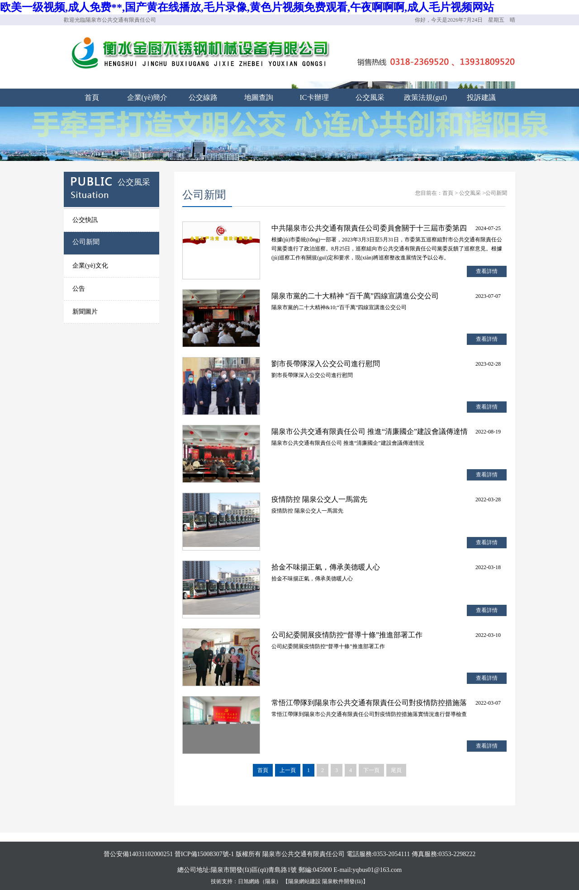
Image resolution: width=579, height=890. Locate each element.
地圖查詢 (258, 97)
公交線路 (203, 97)
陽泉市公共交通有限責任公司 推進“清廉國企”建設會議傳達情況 (369, 433)
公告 (78, 288)
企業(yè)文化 (90, 265)
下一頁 (371, 770)
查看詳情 (487, 271)
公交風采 (370, 97)
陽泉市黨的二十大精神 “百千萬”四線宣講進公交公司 (355, 296)
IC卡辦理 (314, 97)
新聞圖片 (85, 311)
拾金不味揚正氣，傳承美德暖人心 (325, 567)
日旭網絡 (249, 881)
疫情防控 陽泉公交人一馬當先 (319, 499)
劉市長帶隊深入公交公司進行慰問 (325, 363)
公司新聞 (86, 241)
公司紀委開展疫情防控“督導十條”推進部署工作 (346, 635)
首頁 (92, 97)
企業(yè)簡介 (147, 97)
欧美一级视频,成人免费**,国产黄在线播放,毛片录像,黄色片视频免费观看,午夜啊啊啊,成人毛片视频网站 (247, 7)
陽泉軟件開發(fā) (342, 881)
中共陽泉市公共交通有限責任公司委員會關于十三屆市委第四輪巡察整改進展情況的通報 (369, 229)
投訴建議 (481, 97)
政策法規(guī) (425, 97)
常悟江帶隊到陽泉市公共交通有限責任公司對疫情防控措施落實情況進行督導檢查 (369, 704)
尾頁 (396, 770)
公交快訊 (85, 220)
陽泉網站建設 (304, 881)
